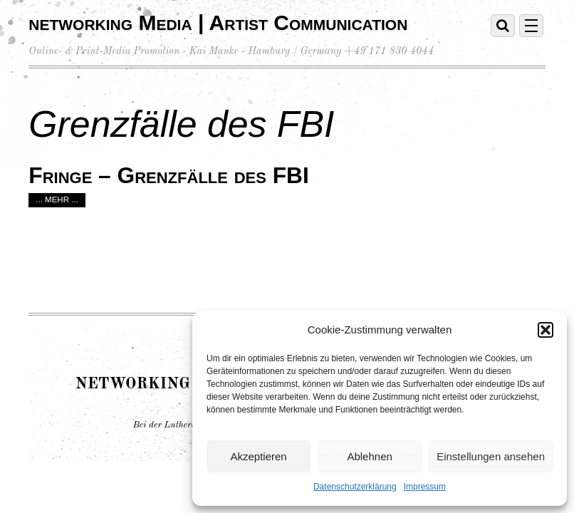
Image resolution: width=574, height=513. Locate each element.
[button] (545, 330)
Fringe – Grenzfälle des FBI (168, 175)
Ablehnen (369, 456)
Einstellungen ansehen (491, 456)
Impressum (425, 487)
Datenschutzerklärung (355, 487)
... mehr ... (57, 199)
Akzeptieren (258, 456)
